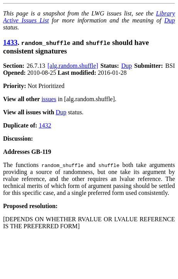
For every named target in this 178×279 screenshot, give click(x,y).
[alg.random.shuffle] (72, 65)
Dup (169, 20)
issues (48, 99)
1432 (45, 125)
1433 (10, 42)
